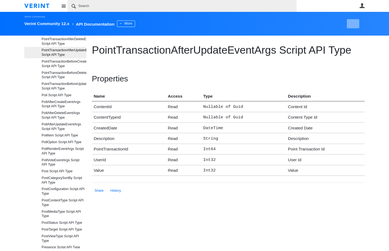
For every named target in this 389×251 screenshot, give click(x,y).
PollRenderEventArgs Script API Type (63, 151)
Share (99, 187)
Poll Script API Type (56, 95)
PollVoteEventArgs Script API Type (60, 162)
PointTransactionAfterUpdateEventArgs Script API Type (64, 52)
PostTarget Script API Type (62, 229)
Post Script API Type (57, 171)
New (352, 24)
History (115, 187)
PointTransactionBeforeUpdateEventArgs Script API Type (64, 86)
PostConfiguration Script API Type (63, 191)
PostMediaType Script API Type (61, 214)
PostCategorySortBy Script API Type (62, 180)
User (362, 5)
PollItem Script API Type (60, 135)
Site (63, 6)
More (143, 23)
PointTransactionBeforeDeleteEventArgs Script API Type (64, 75)
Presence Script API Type (61, 247)
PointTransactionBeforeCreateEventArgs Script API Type (64, 64)
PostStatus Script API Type (62, 223)
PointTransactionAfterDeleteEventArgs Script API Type (64, 41)
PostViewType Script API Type (60, 238)
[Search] (182, 6)
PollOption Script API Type (61, 142)
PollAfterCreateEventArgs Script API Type (61, 104)
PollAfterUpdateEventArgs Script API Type (61, 126)
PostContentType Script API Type (62, 202)
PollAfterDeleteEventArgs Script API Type (61, 115)
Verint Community (34, 16)
